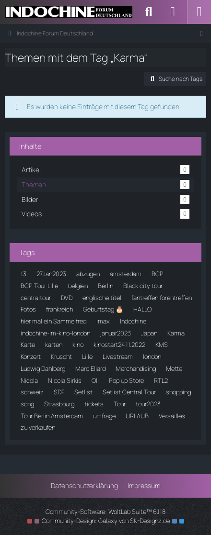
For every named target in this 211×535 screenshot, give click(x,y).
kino (77, 344)
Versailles (172, 416)
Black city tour (143, 285)
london (152, 356)
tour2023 (148, 404)
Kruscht (61, 356)
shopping (178, 392)
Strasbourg (59, 404)
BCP (158, 273)
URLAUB (137, 416)
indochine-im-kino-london (55, 333)
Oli (95, 380)
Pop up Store (126, 380)
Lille (87, 356)
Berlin (105, 285)
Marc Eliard (90, 368)
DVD (66, 297)
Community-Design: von (106, 520)
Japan (149, 333)
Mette (174, 368)
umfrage (104, 416)
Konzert (31, 356)
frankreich (59, 309)
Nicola (29, 380)
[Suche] (148, 12)
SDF (59, 392)
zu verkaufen (38, 427)
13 (23, 273)
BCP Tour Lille (39, 285)
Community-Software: (105, 511)
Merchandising (136, 368)
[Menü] (199, 12)
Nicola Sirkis (65, 380)
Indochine (133, 321)
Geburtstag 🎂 (103, 309)
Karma (176, 333)
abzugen (88, 273)
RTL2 (161, 380)
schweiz (32, 392)
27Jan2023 (51, 273)
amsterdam (125, 273)
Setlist (83, 392)
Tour (120, 404)
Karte (28, 344)
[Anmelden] (172, 12)
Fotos (28, 309)
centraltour (36, 297)
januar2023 (115, 333)
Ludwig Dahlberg (43, 368)
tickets (94, 404)
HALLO (142, 309)
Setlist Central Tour (129, 392)
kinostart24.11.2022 (119, 344)
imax (103, 321)
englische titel (101, 297)
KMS (161, 344)
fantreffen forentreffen (161, 297)
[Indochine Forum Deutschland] (68, 12)
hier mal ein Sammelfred (53, 321)
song (27, 404)
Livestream (118, 356)
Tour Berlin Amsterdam (52, 416)
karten (53, 344)
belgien (78, 285)
